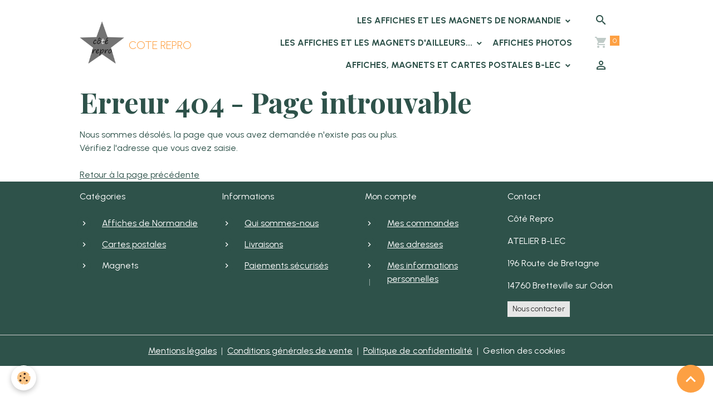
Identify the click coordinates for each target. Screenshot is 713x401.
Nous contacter (538, 309)
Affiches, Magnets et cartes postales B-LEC (454, 65)
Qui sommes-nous (282, 223)
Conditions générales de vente (290, 350)
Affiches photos (532, 42)
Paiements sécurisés (286, 265)
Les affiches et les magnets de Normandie (460, 20)
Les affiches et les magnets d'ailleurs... (377, 42)
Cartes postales (134, 244)
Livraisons (264, 244)
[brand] (113, 43)
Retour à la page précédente (139, 174)
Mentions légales (182, 350)
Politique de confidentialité (417, 350)
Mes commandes (422, 223)
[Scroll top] (691, 379)
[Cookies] (23, 377)
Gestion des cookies (524, 350)
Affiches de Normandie (150, 223)
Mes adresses (415, 244)
